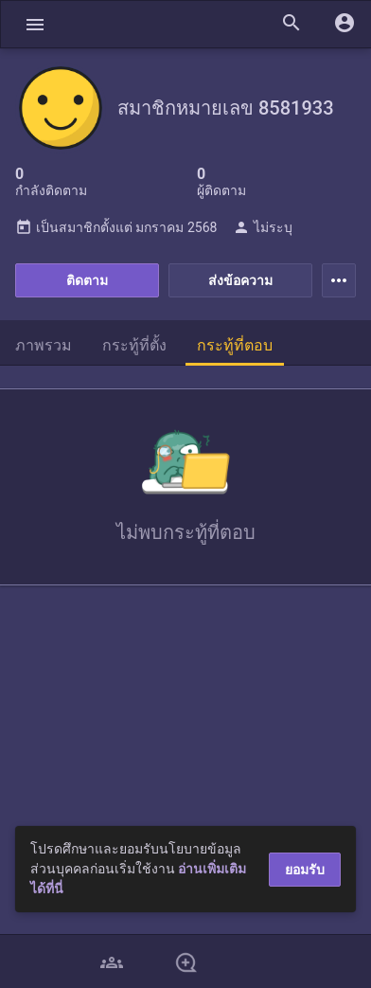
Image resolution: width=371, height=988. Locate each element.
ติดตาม (87, 280)
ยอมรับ (305, 869)
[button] (35, 24)
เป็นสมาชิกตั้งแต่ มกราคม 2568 (116, 227)
